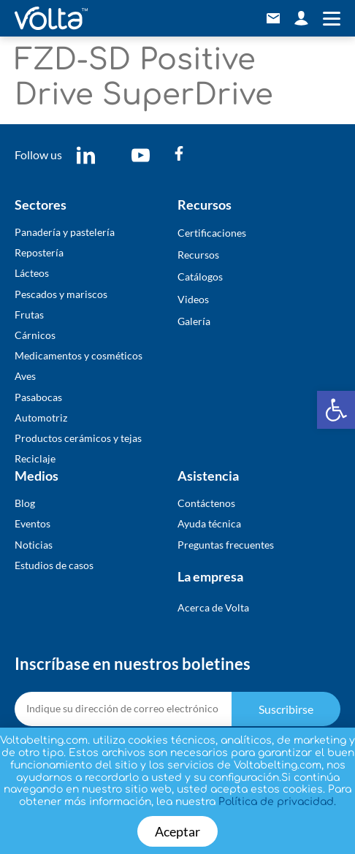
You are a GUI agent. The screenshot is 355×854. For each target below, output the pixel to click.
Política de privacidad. (277, 801)
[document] (177, 427)
